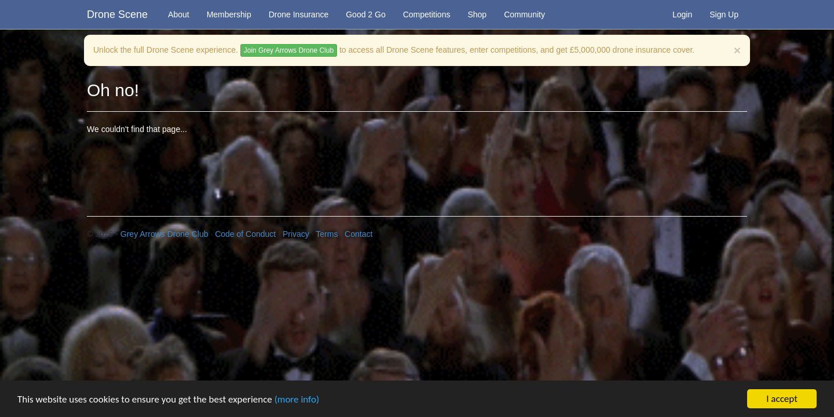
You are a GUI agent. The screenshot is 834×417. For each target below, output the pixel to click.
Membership (229, 14)
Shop (477, 14)
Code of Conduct (245, 234)
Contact (358, 234)
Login (682, 14)
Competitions (427, 14)
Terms (327, 234)
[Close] (737, 50)
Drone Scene (117, 14)
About (178, 14)
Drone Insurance (299, 14)
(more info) (297, 400)
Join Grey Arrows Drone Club (289, 50)
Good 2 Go (366, 14)
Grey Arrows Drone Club (164, 234)
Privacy (296, 234)
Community (524, 14)
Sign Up (723, 14)
